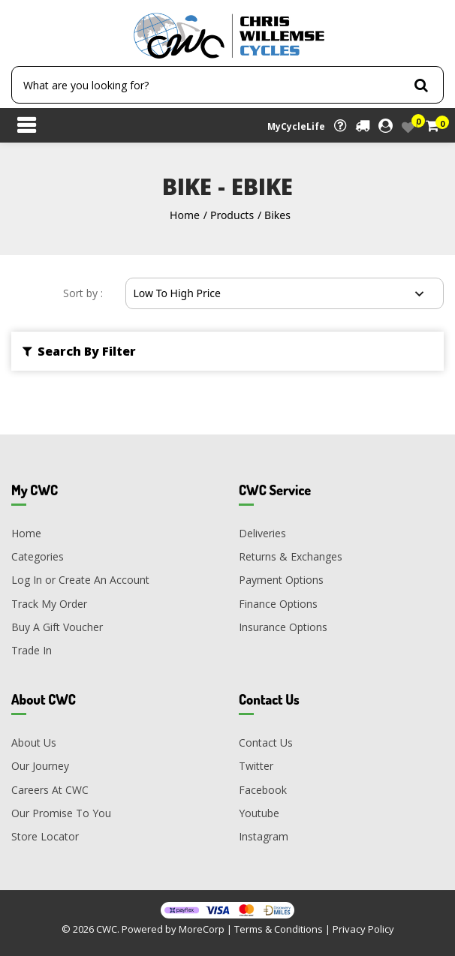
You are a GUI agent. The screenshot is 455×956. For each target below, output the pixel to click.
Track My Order (49, 604)
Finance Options (278, 604)
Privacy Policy (363, 929)
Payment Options (281, 580)
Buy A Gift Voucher (57, 627)
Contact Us (266, 742)
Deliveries (262, 533)
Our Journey (40, 766)
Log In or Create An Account (80, 580)
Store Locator (45, 836)
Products (232, 215)
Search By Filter (79, 351)
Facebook (263, 790)
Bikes (277, 215)
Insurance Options (283, 627)
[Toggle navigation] (26, 127)
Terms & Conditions (278, 929)
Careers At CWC (50, 790)
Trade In (31, 650)
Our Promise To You (61, 813)
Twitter (256, 766)
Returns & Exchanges (290, 556)
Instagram (263, 836)
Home (185, 215)
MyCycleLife (296, 126)
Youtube (259, 813)
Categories (37, 556)
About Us (33, 742)
